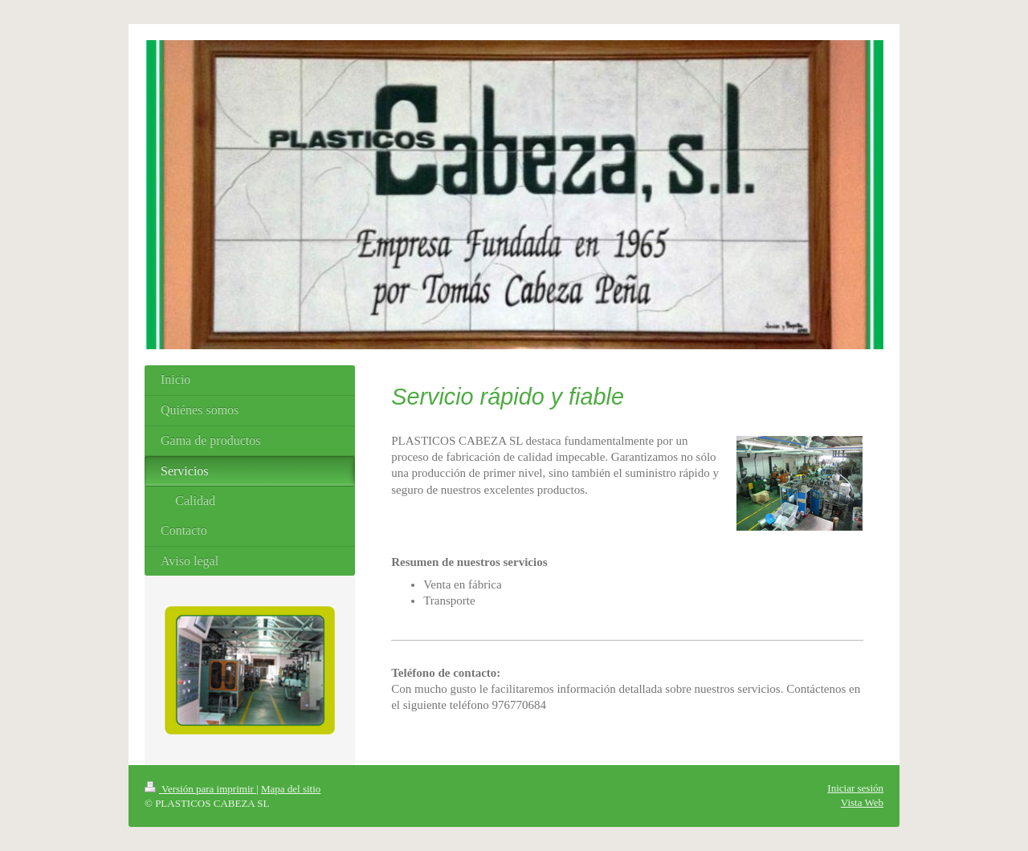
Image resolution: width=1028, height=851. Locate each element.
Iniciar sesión (855, 788)
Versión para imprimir (200, 789)
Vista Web (862, 802)
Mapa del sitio (290, 789)
